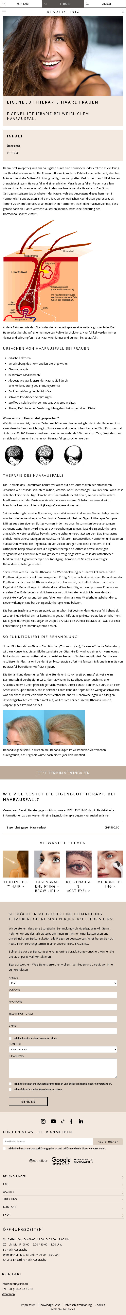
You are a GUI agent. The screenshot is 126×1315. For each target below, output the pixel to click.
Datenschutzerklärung (41, 1083)
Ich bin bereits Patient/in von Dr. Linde (33, 1038)
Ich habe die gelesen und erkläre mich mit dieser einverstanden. (60, 1083)
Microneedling (110, 884)
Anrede (13, 977)
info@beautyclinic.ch (15, 1284)
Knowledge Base (49, 1305)
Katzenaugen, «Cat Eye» (79, 886)
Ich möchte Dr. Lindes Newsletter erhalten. (36, 1089)
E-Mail (12, 1025)
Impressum (28, 1305)
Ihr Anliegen (16, 1056)
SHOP (6, 1214)
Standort (15, 1044)
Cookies (100, 1305)
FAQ (6, 1184)
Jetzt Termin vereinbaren (63, 773)
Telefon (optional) (21, 1013)
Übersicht (13, 146)
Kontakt (23, 4)
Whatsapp (8, 1294)
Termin (65, 4)
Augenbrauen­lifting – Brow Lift (47, 886)
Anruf (107, 4)
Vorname (14, 989)
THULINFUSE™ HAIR (16, 884)
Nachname (15, 1001)
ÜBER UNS (10, 1199)
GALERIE (8, 1192)
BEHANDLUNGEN (14, 1176)
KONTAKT (9, 1207)
